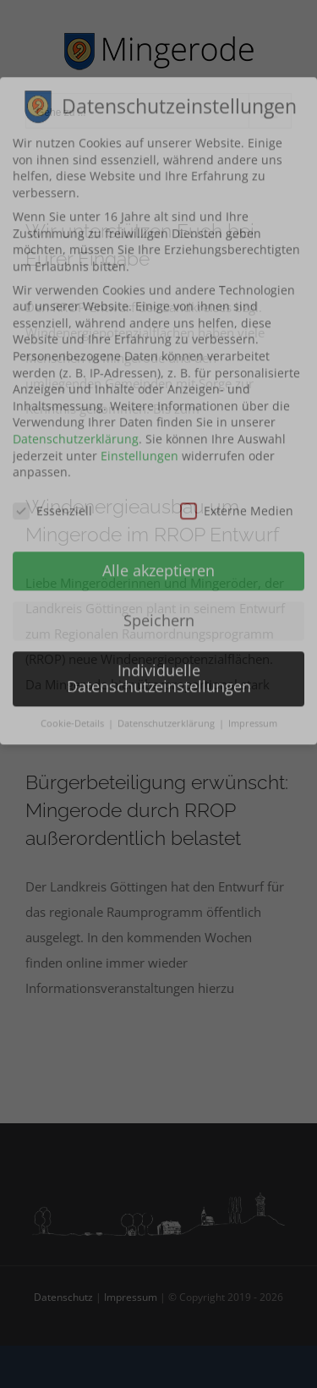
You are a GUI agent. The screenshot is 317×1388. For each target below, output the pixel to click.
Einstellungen (139, 84)
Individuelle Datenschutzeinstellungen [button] (159, 307)
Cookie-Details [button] (74, 352)
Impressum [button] (252, 352)
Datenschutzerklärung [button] (167, 352)
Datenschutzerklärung (76, 67)
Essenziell (52, 139)
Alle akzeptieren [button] (158, 199)
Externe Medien (236, 139)
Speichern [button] (158, 249)
